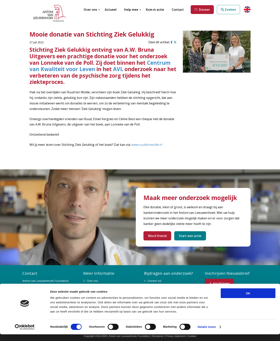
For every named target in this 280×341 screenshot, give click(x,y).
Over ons (92, 281)
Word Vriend (157, 236)
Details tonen (207, 333)
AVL (118, 69)
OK (248, 299)
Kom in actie (155, 288)
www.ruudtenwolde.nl (146, 145)
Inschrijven (221, 283)
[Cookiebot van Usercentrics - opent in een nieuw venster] (25, 333)
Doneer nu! (154, 281)
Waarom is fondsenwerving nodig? (108, 288)
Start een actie (190, 236)
